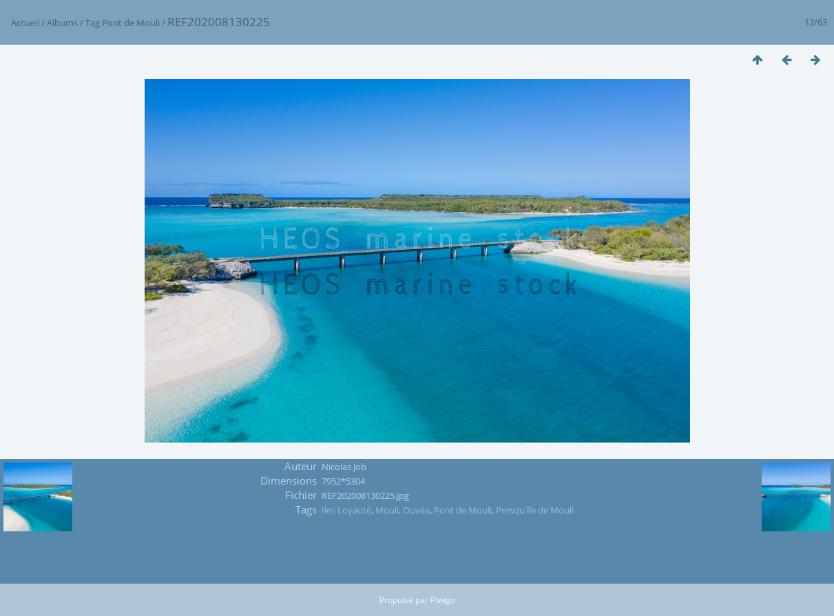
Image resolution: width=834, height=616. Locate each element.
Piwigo (442, 600)
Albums (62, 23)
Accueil (25, 23)
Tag (92, 23)
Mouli (387, 510)
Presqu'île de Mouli (535, 510)
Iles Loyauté (346, 510)
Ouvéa (416, 510)
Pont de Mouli (131, 23)
